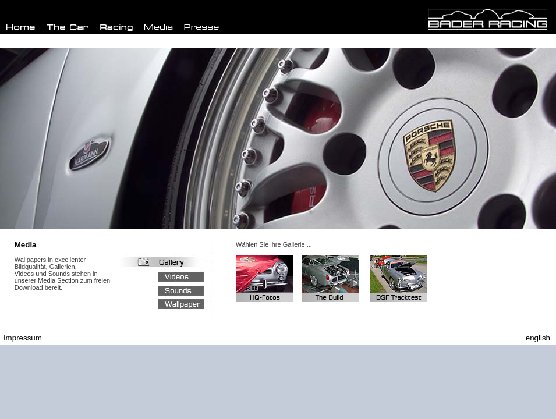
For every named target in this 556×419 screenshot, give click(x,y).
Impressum (22, 337)
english (538, 337)
